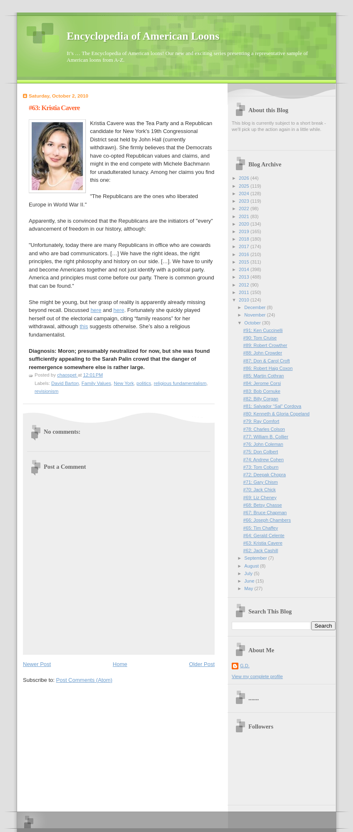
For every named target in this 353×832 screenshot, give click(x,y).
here (95, 310)
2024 (244, 193)
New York (124, 383)
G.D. (245, 665)
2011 (244, 292)
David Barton (65, 383)
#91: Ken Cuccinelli (263, 330)
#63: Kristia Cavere (263, 542)
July (249, 573)
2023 (244, 201)
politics (144, 383)
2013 (244, 276)
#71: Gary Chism (260, 482)
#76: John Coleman (263, 444)
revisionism (46, 391)
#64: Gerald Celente (264, 535)
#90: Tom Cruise (260, 337)
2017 (244, 246)
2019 (244, 231)
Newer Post (37, 664)
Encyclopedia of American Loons (143, 36)
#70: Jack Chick (259, 489)
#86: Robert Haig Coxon (268, 368)
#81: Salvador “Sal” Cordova (272, 406)
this (84, 326)
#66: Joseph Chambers (267, 520)
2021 (244, 216)
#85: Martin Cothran (263, 375)
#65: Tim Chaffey (260, 527)
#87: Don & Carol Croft (266, 360)
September (256, 558)
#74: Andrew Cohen (263, 459)
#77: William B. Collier (265, 436)
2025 (244, 186)
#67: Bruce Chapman (265, 512)
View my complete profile (257, 676)
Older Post (202, 664)
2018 (244, 238)
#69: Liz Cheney (260, 497)
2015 (244, 261)
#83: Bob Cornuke (261, 391)
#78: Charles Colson (264, 429)
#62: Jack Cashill (260, 550)
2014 (244, 269)
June (249, 580)
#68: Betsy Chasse (262, 505)
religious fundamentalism (180, 383)
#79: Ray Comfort (261, 421)
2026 (244, 178)
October (253, 322)
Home (120, 664)
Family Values (96, 383)
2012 (244, 284)
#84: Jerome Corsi (262, 383)
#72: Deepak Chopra (264, 474)
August (252, 565)
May (249, 588)
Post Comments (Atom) (84, 680)
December (255, 307)
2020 (244, 223)
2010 (244, 299)
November (255, 314)
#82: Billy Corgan (260, 398)
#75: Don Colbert (260, 451)
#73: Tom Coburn (261, 467)
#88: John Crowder (262, 352)
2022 (244, 208)
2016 (244, 254)
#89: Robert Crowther (265, 345)
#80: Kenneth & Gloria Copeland (276, 413)
